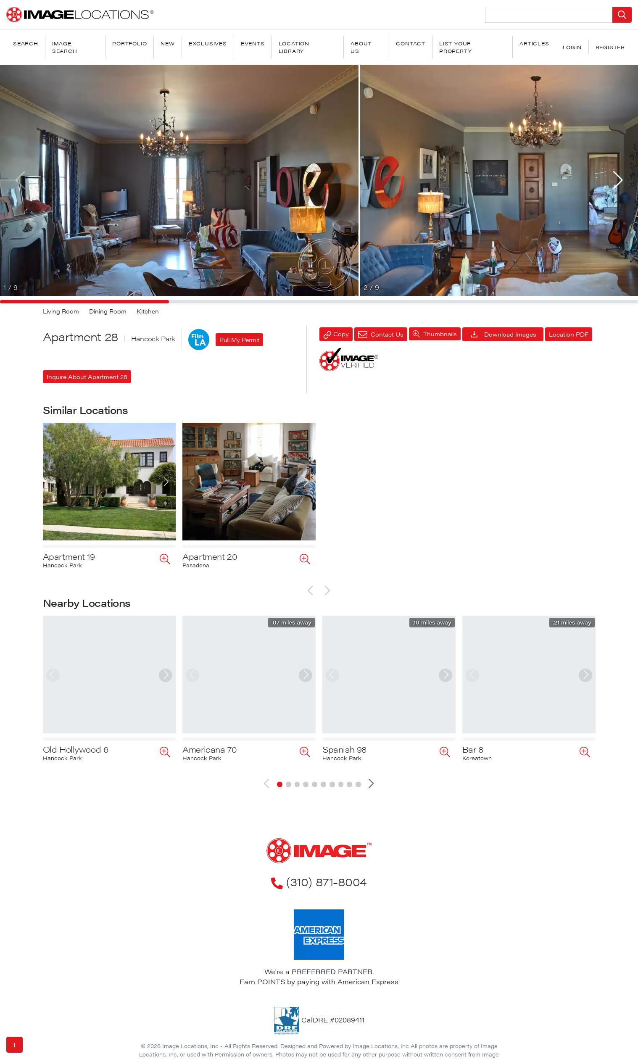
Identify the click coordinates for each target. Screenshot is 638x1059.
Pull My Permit (239, 339)
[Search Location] (549, 15)
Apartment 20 (209, 556)
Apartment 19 (69, 556)
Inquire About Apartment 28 (87, 376)
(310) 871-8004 (318, 854)
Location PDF (568, 334)
